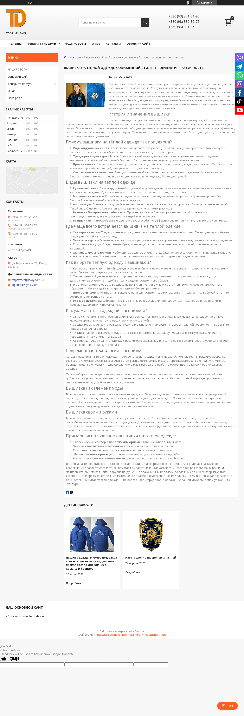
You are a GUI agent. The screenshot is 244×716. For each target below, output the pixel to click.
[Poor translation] (14, 659)
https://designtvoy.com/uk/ (28, 280)
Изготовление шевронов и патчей (150, 557)
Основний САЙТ (138, 43)
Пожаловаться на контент (112, 634)
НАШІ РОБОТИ (75, 43)
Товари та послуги (41, 43)
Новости (75, 57)
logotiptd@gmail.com (25, 285)
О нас (96, 43)
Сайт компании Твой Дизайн (26, 616)
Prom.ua (139, 631)
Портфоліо (15, 98)
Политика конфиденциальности (148, 634)
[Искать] (145, 22)
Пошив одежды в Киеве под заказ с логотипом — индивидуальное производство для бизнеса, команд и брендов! (91, 563)
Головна (15, 43)
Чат (227, 706)
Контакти (113, 43)
